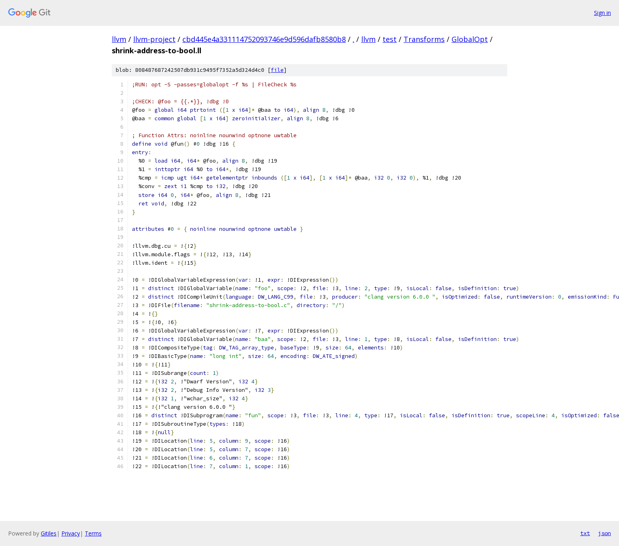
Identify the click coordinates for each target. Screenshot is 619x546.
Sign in (602, 13)
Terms (93, 533)
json (604, 533)
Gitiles (48, 533)
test (390, 39)
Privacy (70, 533)
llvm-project (154, 39)
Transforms (424, 39)
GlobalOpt (470, 39)
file (277, 70)
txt (585, 533)
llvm (119, 39)
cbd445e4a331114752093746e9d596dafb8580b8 (264, 39)
